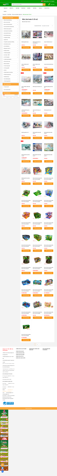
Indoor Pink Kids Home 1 (48, 41)
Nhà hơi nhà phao (6, 63)
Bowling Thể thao (6, 50)
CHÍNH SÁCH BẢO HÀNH (20, 354)
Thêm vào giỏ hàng (26, 47)
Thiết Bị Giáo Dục (6, 76)
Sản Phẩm (9, 14)
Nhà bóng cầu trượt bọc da (37, 86)
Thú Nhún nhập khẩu (6, 52)
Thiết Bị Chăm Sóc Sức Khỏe (8, 72)
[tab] (11, 84)
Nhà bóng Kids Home (25, 41)
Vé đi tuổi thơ (47, 9)
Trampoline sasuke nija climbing (8, 41)
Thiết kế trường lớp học (7, 74)
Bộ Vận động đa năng (6, 35)
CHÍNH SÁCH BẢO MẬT (20, 351)
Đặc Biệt (29, 9)
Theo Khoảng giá (6, 93)
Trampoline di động (6, 37)
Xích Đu (4, 70)
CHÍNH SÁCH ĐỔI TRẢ (19, 356)
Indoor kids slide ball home (48, 64)
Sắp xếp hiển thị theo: (38, 25)
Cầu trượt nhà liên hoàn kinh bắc (8, 26)
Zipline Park (5, 39)
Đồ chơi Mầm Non (6, 46)
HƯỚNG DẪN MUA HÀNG (20, 352)
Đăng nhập (46, 1)
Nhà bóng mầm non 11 (25, 132)
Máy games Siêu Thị (6, 48)
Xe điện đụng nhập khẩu (7, 59)
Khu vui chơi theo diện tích (17, 14)
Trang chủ (4, 14)
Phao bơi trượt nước (6, 61)
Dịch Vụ (40, 9)
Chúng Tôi (11, 9)
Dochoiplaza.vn (9, 391)
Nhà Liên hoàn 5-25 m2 (27, 14)
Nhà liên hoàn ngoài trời (7, 28)
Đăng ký (52, 1)
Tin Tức (5, 12)
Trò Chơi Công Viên (6, 65)
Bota (31, 408)
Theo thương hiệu (7, 84)
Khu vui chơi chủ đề (6, 22)
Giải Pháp (35, 9)
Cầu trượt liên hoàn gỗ (7, 33)
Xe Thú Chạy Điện (6, 57)
